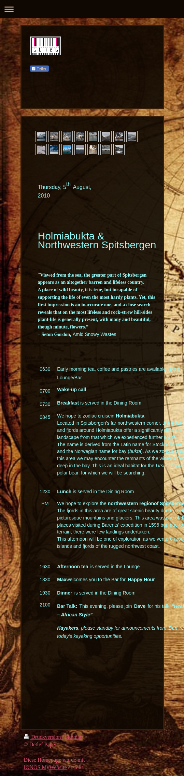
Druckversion (43, 738)
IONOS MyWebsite (45, 769)
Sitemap (74, 738)
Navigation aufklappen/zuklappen (92, 9)
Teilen (39, 69)
